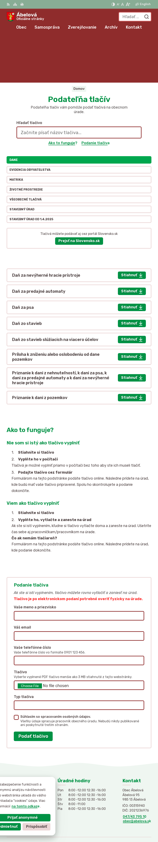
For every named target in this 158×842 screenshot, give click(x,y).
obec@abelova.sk (137, 773)
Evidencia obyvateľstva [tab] (29, 122)
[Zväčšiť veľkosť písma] (128, 4)
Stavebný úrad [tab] (21, 161)
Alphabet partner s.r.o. (132, 820)
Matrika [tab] (16, 132)
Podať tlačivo (33, 688)
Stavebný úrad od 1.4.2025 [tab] (31, 171)
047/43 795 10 (134, 769)
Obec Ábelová (140, 825)
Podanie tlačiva (95, 95)
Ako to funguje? (62, 95)
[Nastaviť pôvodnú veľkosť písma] (122, 4)
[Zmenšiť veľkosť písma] (118, 4)
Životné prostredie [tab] (26, 141)
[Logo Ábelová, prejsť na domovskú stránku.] (25, 16)
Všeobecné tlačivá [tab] (25, 151)
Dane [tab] (13, 112)
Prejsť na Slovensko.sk (79, 193)
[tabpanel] (79, 288)
